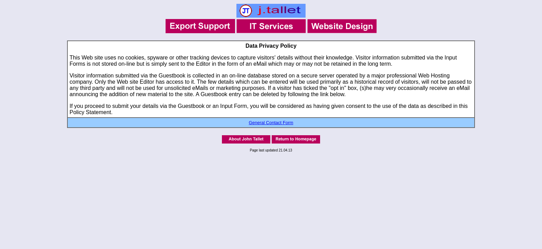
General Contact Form (271, 122)
